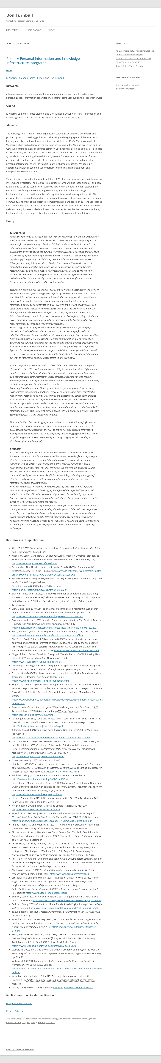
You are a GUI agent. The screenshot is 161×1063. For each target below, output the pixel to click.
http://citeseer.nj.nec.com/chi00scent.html (76, 650)
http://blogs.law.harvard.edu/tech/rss (73, 987)
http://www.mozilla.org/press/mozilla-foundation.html (40, 680)
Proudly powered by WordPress (20, 1049)
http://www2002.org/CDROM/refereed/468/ (34, 563)
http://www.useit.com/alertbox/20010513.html (36, 809)
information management (84, 1018)
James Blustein (36, 77)
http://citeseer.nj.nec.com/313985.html (32, 714)
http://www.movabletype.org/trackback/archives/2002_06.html (44, 945)
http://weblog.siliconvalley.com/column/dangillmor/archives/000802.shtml (51, 737)
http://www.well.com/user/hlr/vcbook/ (69, 873)
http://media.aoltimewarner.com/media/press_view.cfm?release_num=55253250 (54, 627)
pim (28, 1022)
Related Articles (14, 1011)
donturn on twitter (125, 88)
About (51, 30)
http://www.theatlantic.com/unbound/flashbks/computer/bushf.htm (47, 635)
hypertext (66, 1018)
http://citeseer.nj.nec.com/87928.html (60, 771)
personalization (13, 1022)
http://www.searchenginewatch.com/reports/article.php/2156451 (67, 900)
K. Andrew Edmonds (17, 77)
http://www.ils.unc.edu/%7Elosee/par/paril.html (37, 794)
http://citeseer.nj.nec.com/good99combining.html (38, 756)
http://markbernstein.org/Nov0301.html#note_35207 (39, 589)
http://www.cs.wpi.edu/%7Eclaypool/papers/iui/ (37, 661)
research (46, 1018)
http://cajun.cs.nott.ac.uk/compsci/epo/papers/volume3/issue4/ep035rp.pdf (52, 820)
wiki (33, 1022)
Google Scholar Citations (19, 1003)
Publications (12, 30)
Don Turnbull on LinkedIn (128, 84)
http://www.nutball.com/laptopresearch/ (47, 892)
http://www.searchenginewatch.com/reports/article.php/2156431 (65, 907)
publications (35, 1018)
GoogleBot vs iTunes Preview (129, 66)
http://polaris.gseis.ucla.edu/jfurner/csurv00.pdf (37, 726)
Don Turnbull (19, 15)
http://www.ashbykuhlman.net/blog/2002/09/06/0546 (40, 779)
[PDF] (9, 70)
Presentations (33, 30)
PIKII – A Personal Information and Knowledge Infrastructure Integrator (43, 60)
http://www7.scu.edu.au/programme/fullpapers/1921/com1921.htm (47, 616)
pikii (23, 1022)
